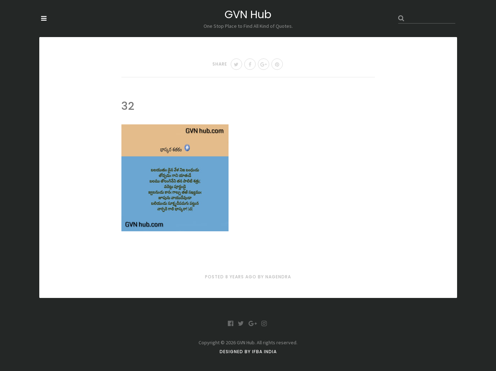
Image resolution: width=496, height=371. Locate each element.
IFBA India (264, 352)
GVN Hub (248, 14)
